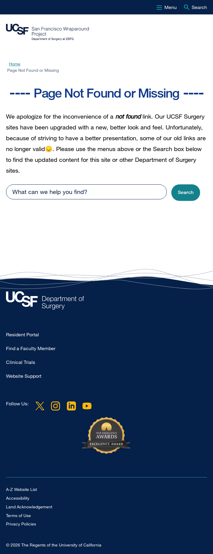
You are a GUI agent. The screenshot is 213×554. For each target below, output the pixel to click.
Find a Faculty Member (31, 348)
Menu (170, 7)
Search (199, 7)
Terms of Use (18, 515)
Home (14, 63)
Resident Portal (22, 334)
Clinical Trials (20, 362)
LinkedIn (71, 406)
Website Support (23, 376)
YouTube (87, 406)
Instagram (55, 406)
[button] (185, 192)
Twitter (39, 406)
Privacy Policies (21, 523)
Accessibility (17, 498)
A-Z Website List (21, 489)
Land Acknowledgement (29, 506)
